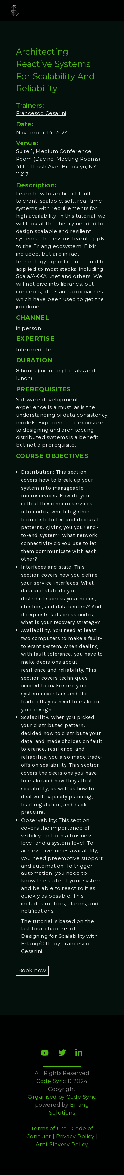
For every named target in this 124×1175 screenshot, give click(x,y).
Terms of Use (49, 1129)
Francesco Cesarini (41, 113)
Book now (32, 971)
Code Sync (81, 1097)
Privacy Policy (75, 1136)
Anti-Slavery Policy (62, 1144)
